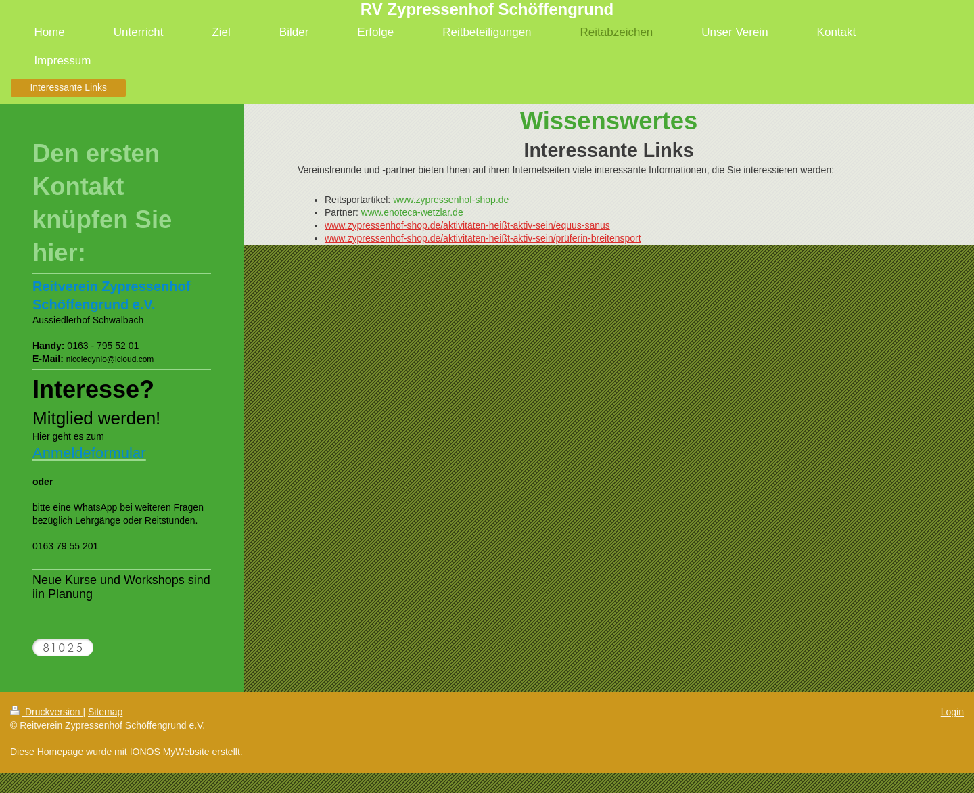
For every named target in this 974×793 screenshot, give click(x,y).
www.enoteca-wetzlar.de (412, 212)
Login (952, 711)
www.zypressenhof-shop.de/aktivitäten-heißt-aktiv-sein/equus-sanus (467, 225)
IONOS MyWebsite (170, 751)
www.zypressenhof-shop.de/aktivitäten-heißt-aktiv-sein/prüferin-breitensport (483, 238)
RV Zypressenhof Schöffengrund (487, 9)
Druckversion (46, 711)
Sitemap (105, 711)
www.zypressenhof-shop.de (451, 199)
